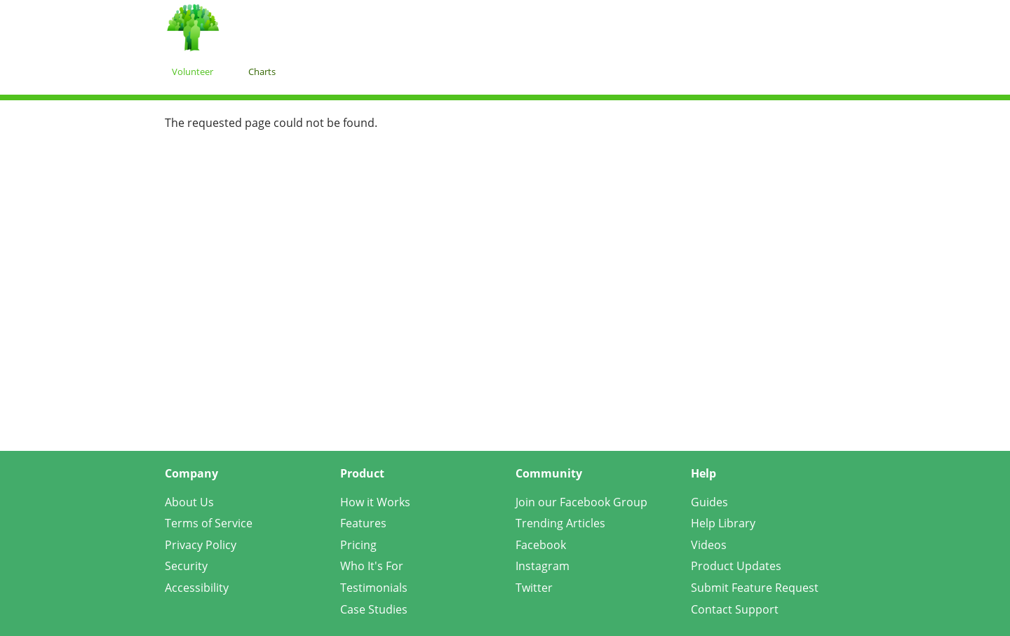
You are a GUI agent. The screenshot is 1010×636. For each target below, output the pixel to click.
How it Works (375, 502)
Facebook (541, 545)
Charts (262, 71)
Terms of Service (208, 523)
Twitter (534, 587)
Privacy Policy (200, 545)
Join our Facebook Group (581, 502)
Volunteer (192, 71)
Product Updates (736, 566)
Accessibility (197, 587)
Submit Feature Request (755, 587)
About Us (189, 502)
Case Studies (374, 609)
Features (363, 523)
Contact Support (735, 609)
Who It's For (371, 566)
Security (186, 566)
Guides (709, 502)
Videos (709, 545)
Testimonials (374, 587)
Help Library (723, 523)
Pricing (358, 545)
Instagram (543, 566)
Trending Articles (560, 523)
